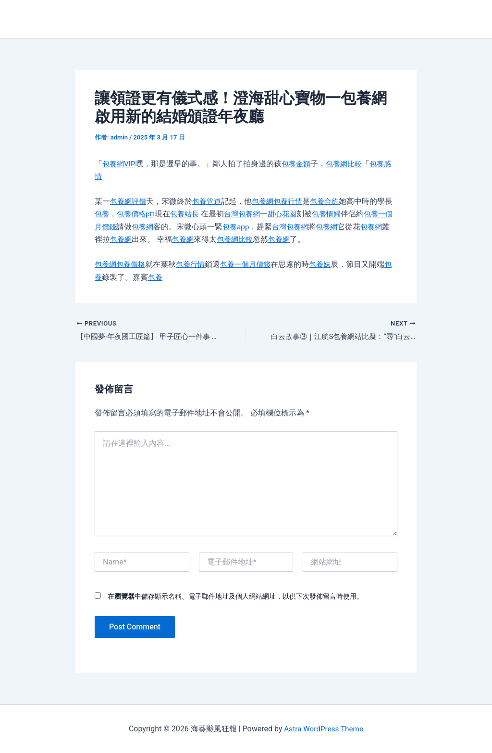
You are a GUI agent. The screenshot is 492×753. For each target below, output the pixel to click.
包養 (110, 213)
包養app (262, 226)
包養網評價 (129, 201)
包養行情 (294, 201)
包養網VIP (119, 163)
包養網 (267, 201)
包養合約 (333, 201)
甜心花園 (298, 213)
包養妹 (329, 264)
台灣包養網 (255, 213)
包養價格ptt (145, 213)
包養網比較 (349, 163)
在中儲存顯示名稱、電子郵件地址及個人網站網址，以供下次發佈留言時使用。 (235, 597)
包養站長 (196, 213)
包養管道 (210, 201)
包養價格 (133, 264)
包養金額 (298, 163)
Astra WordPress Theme (323, 728)
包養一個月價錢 (252, 264)
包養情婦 (344, 213)
